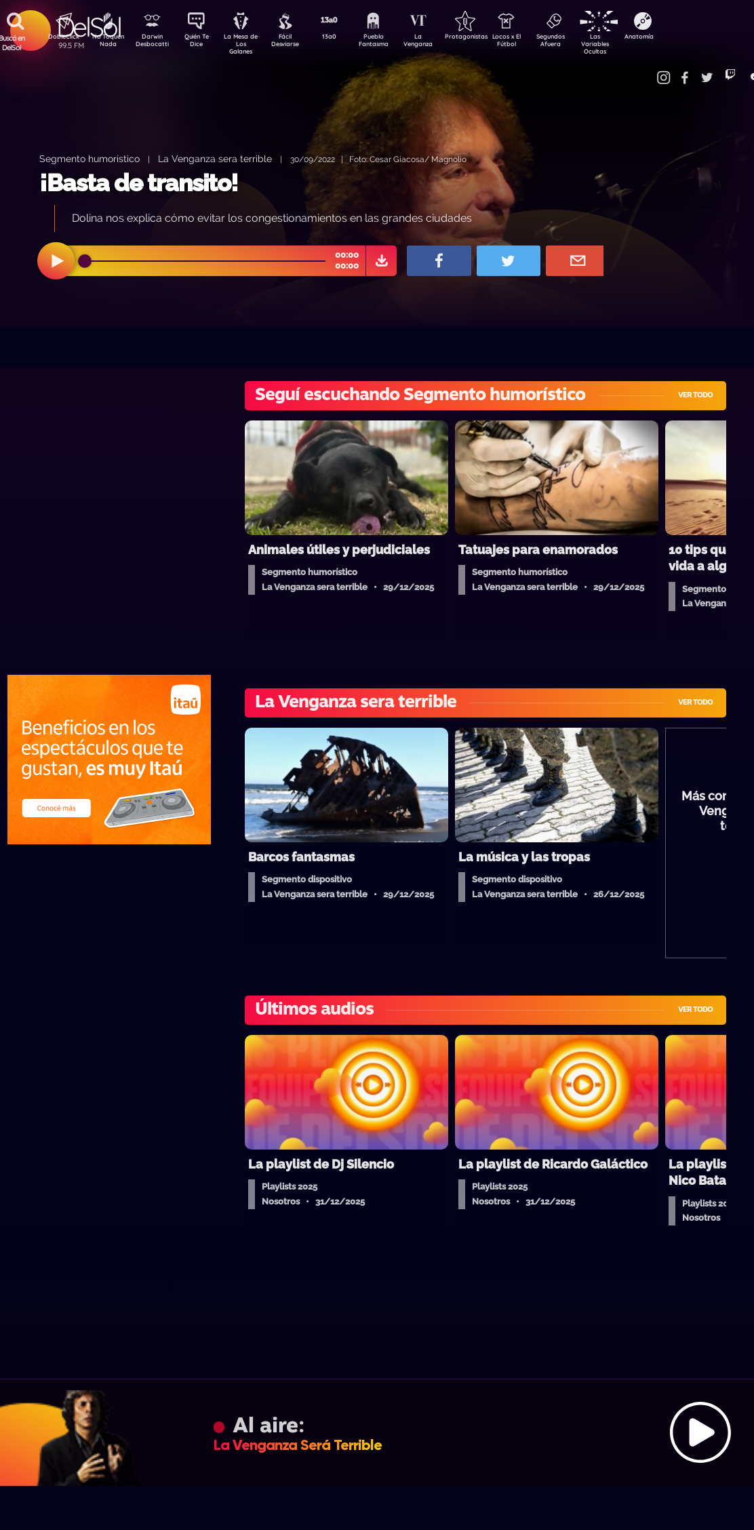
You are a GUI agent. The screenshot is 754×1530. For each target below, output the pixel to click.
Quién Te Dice (201, 42)
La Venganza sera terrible (215, 158)
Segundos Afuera (581, 42)
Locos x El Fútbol (534, 42)
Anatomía (676, 38)
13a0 (344, 38)
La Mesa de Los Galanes (249, 43)
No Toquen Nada (106, 42)
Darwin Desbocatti (154, 42)
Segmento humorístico (89, 158)
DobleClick (59, 38)
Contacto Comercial (650, 69)
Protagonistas (486, 38)
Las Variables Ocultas (629, 43)
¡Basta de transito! (138, 183)
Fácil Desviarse (296, 42)
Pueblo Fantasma (391, 42)
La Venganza (439, 42)
